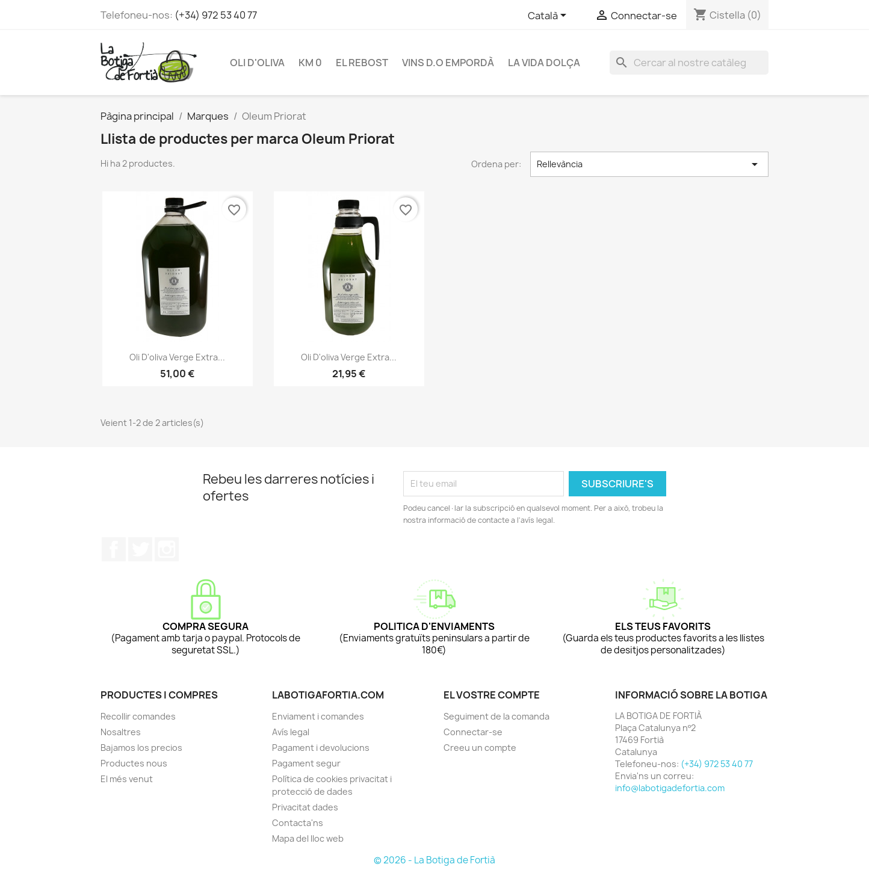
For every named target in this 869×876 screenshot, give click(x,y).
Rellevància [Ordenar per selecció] (649, 164)
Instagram (167, 549)
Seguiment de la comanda (496, 716)
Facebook (114, 549)
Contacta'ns (297, 822)
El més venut (127, 779)
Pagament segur (306, 763)
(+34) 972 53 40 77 (216, 15)
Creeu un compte (480, 747)
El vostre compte (492, 695)
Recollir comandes (138, 716)
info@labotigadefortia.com (670, 788)
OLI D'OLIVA (257, 62)
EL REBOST (362, 62)
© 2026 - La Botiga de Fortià (434, 860)
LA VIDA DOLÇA (544, 62)
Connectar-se (473, 732)
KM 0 (310, 62)
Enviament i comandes (318, 716)
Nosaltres (121, 732)
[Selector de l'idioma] (549, 16)
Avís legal (290, 732)
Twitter (140, 549)
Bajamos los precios (141, 747)
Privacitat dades (305, 807)
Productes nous (134, 763)
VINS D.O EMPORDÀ (448, 62)
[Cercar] (689, 63)
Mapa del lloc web (308, 838)
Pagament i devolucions (321, 747)
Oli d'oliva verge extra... (177, 357)
